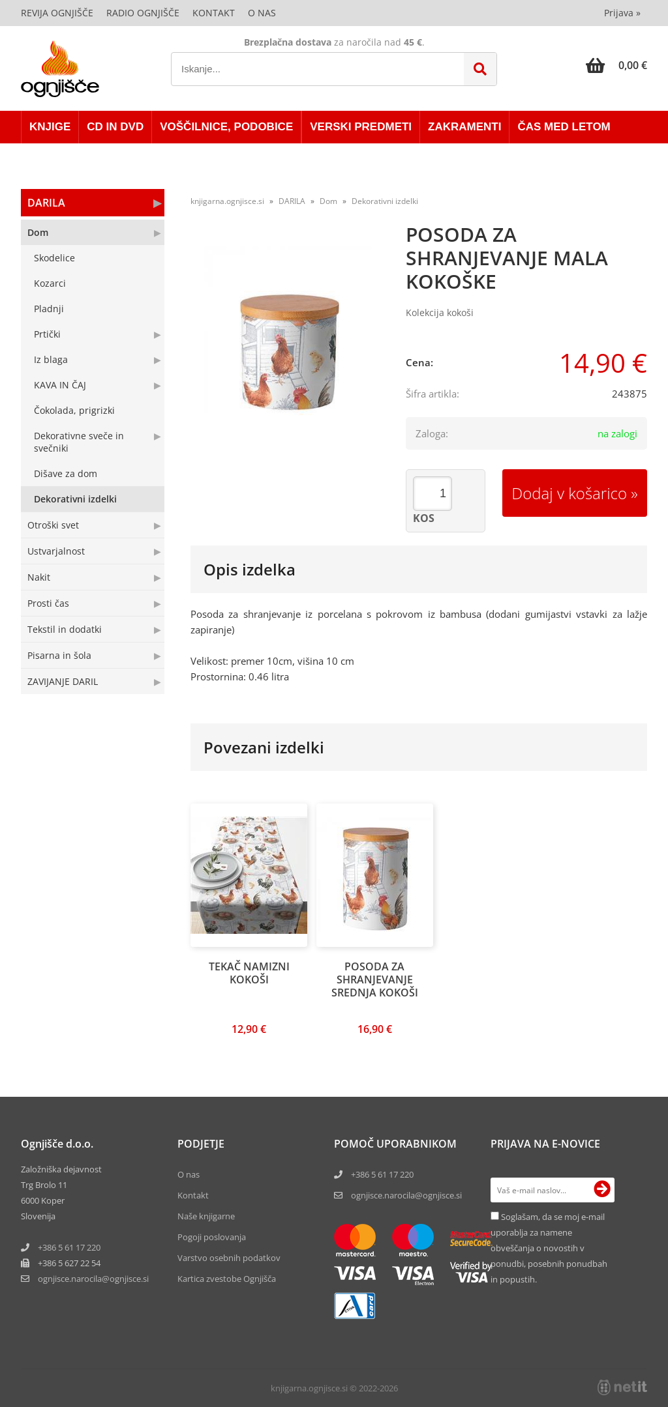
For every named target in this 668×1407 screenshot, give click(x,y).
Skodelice (54, 258)
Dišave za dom (65, 473)
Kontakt (213, 13)
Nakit (38, 577)
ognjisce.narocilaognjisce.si (93, 1278)
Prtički (47, 334)
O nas (262, 13)
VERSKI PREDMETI (361, 127)
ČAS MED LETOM (563, 127)
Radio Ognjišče (142, 13)
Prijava (622, 13)
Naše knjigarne (206, 1216)
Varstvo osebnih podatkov (229, 1258)
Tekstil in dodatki (64, 629)
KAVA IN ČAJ (60, 385)
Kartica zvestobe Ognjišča (226, 1278)
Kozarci (50, 283)
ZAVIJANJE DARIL (62, 681)
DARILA (46, 203)
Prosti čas (48, 603)
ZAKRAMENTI (464, 127)
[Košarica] (616, 65)
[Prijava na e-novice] (602, 1190)
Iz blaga (51, 359)
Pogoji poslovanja (211, 1237)
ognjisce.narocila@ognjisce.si (406, 1195)
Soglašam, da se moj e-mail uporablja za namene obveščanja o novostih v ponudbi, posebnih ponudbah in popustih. (549, 1248)
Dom (37, 232)
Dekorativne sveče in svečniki (79, 441)
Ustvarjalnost (56, 551)
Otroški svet (53, 525)
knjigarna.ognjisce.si (227, 201)
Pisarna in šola (59, 655)
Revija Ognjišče (57, 13)
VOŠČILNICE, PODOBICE (226, 127)
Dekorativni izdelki (75, 499)
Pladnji (49, 308)
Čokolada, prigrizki (74, 410)
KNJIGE (49, 127)
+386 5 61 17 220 (69, 1247)
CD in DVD (115, 127)
